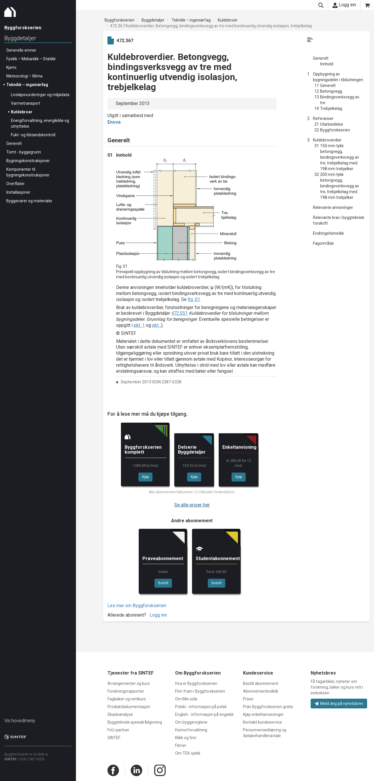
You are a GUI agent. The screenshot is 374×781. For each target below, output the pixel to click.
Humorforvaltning (191, 730)
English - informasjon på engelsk (204, 714)
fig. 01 (194, 299)
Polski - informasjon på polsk (201, 706)
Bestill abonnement (260, 683)
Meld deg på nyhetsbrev (338, 703)
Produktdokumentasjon (128, 706)
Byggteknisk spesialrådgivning (134, 722)
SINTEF (10, 759)
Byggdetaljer (20, 38)
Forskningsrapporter (125, 691)
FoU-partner (118, 730)
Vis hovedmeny (19, 720)
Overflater (15, 183)
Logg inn (344, 5)
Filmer (180, 745)
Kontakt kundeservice (262, 722)
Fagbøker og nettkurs (126, 699)
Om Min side (186, 699)
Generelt (14, 143)
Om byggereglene (191, 722)
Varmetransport (25, 103)
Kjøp (145, 477)
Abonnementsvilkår (261, 691)
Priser (248, 699)
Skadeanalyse (120, 714)
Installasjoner (18, 192)
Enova (114, 122)
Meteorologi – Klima (24, 76)
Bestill (163, 583)
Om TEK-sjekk (187, 753)
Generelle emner (21, 50)
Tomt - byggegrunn (23, 152)
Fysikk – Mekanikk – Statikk (31, 59)
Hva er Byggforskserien (196, 683)
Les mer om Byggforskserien (136, 605)
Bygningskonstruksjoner (28, 160)
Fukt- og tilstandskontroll (33, 135)
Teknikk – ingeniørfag (27, 84)
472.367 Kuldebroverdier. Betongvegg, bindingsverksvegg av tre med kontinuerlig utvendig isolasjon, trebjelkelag (211, 26)
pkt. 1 (139, 325)
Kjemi (11, 67)
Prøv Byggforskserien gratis (268, 706)
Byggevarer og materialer (29, 201)
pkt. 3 (157, 325)
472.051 (179, 313)
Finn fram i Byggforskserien (200, 691)
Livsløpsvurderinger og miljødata (40, 94)
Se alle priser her (192, 505)
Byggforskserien (119, 20)
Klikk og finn (185, 737)
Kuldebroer (21, 112)
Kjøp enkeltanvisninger (263, 714)
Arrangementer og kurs (128, 683)
